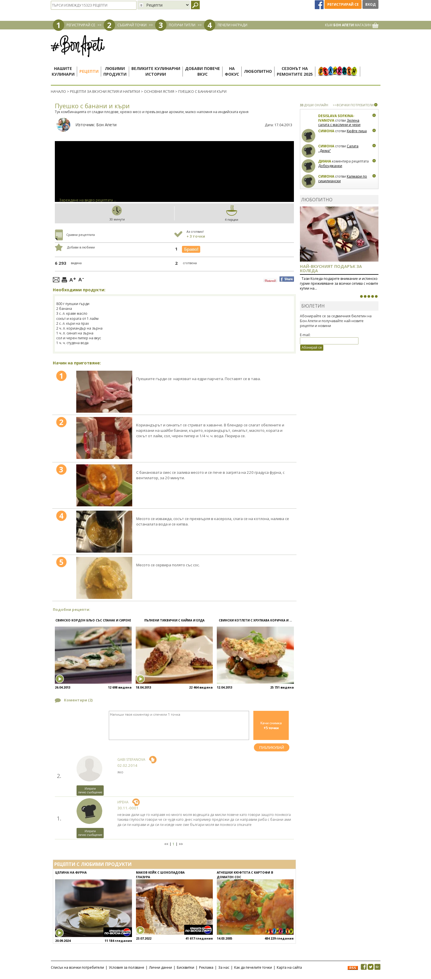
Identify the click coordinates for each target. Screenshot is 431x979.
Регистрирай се (343, 4)
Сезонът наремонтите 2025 (295, 71)
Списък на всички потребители (77, 967)
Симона (326, 131)
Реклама (206, 967)
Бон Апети (106, 124)
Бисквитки (185, 967)
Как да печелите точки (253, 967)
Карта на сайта (289, 967)
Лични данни (160, 967)
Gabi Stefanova (131, 759)
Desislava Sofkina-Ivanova (336, 118)
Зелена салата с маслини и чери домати (339, 125)
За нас (223, 967)
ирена (123, 802)
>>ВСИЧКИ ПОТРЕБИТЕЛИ (353, 105)
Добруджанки (330, 165)
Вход (370, 4)
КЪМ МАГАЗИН (351, 25)
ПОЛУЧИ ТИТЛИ (182, 25)
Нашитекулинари (63, 71)
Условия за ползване (126, 967)
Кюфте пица (357, 131)
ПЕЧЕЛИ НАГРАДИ (232, 25)
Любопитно (258, 71)
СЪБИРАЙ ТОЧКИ (132, 25)
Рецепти (89, 71)
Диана (324, 161)
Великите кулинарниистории (155, 71)
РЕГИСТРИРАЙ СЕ (81, 25)
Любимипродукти (115, 71)
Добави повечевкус (202, 71)
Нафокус (232, 71)
